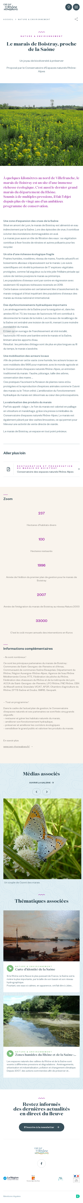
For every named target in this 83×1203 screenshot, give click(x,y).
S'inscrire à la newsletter (41, 1127)
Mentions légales (12, 1196)
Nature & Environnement (34, 19)
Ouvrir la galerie (41, 782)
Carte (69, 7)
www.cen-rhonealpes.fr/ (16, 746)
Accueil (8, 19)
